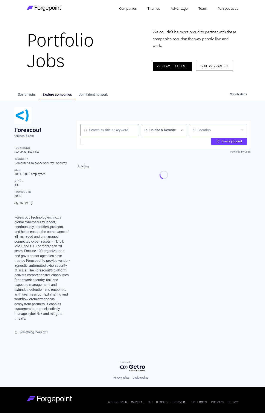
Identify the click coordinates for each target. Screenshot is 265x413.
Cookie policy (140, 377)
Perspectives (228, 8)
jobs (27, 94)
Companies (128, 8)
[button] (94, 141)
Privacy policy (121, 377)
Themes (154, 8)
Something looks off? (31, 332)
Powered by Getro (240, 151)
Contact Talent (172, 66)
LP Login (199, 402)
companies (57, 94)
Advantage (179, 8)
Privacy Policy (224, 402)
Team (202, 8)
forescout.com (24, 136)
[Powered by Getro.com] (132, 366)
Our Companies (214, 66)
